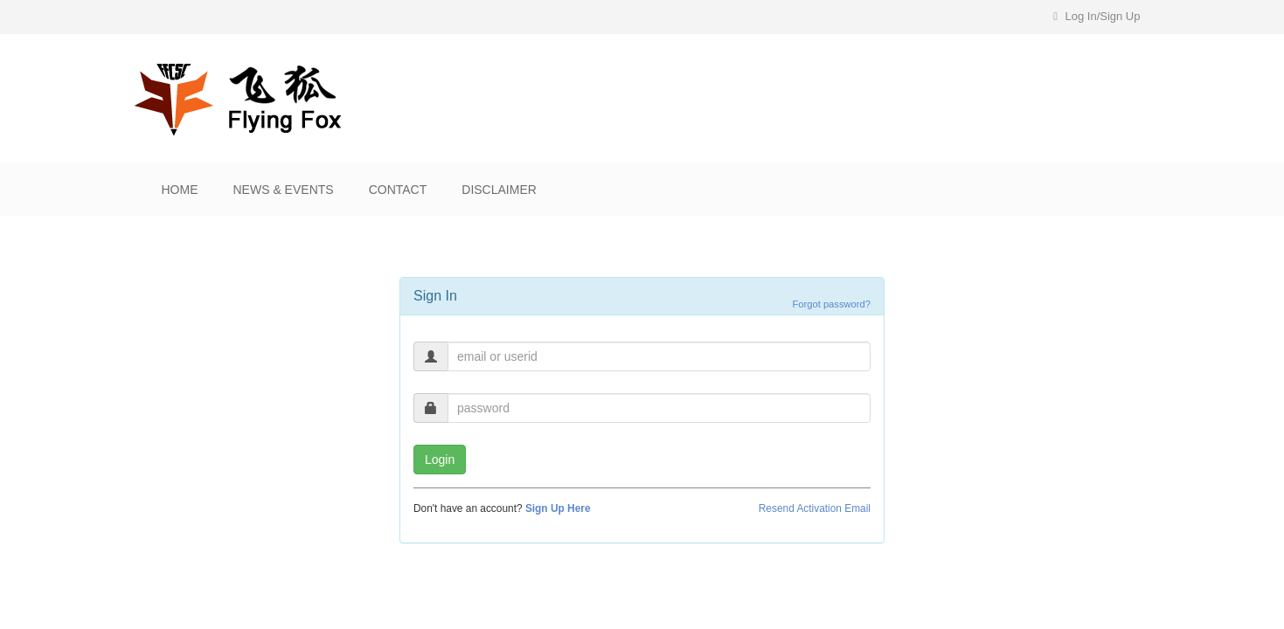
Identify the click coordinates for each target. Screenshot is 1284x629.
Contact (398, 190)
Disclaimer (499, 190)
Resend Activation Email (815, 508)
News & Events (283, 190)
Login (440, 460)
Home (180, 190)
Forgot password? (831, 304)
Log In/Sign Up (1096, 16)
